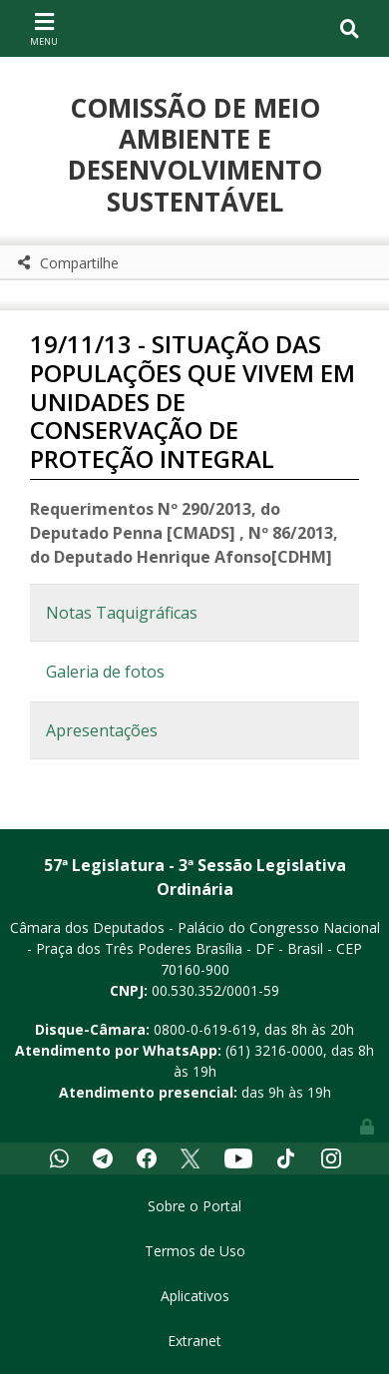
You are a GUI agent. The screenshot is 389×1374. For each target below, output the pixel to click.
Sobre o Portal (194, 1205)
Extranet (194, 1340)
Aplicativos (195, 1295)
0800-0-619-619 (205, 1029)
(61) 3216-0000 (274, 1050)
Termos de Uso (195, 1250)
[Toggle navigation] (44, 28)
